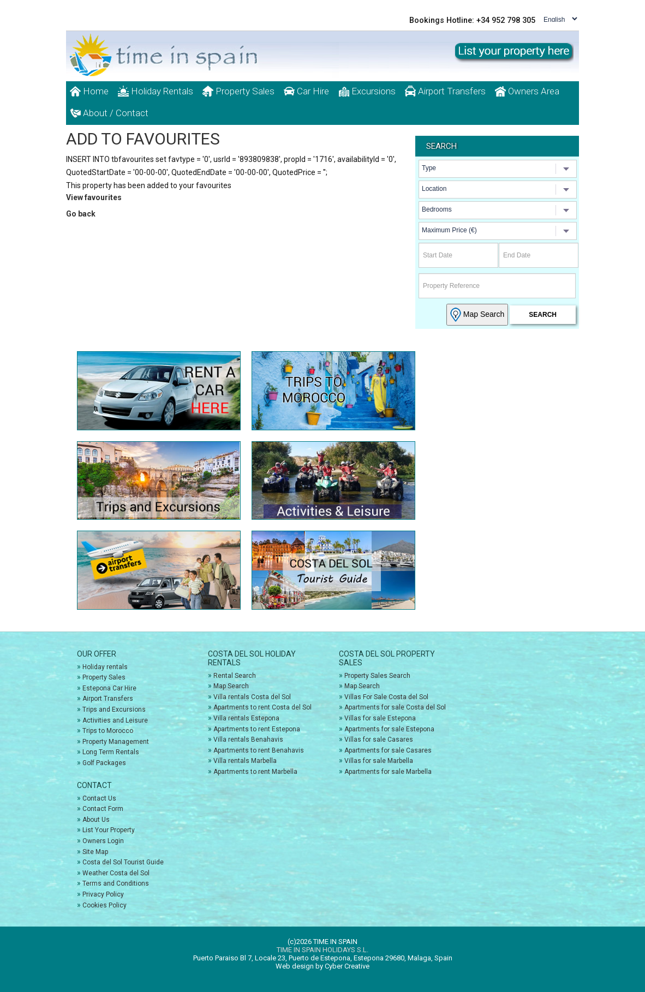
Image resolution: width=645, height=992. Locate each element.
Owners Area (527, 91)
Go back (80, 213)
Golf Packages (104, 763)
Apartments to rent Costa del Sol (262, 707)
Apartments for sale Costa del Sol (395, 707)
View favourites (94, 197)
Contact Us (99, 798)
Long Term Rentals (110, 752)
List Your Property (108, 830)
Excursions (367, 91)
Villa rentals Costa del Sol (252, 697)
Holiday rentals (105, 667)
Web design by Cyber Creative (322, 966)
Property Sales (238, 91)
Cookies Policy (104, 905)
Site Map (95, 852)
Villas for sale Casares (378, 739)
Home (89, 91)
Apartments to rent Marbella (255, 771)
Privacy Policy (103, 894)
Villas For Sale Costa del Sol (386, 697)
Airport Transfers (445, 91)
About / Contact (109, 112)
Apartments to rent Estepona (256, 729)
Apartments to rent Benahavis (258, 750)
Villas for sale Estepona (380, 718)
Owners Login (103, 841)
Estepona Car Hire (109, 688)
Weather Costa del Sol (116, 873)
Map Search (477, 315)
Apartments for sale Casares (388, 750)
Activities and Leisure (115, 720)
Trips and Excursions (114, 709)
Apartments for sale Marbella (388, 771)
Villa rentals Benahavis (248, 739)
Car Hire (306, 91)
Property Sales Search (377, 676)
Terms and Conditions (115, 883)
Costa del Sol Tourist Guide (123, 862)
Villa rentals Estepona (246, 718)
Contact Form (102, 809)
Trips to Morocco (107, 731)
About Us (96, 819)
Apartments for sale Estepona (389, 729)
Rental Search (234, 676)
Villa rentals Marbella (245, 761)
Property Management (115, 741)
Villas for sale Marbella (378, 761)
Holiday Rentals (155, 91)
